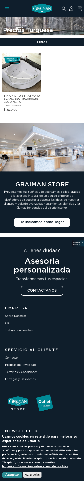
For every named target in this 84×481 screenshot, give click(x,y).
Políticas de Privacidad (20, 365)
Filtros (42, 42)
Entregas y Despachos (20, 379)
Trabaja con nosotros (19, 330)
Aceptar (12, 474)
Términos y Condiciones (21, 372)
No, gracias (32, 474)
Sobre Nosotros (16, 316)
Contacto (11, 358)
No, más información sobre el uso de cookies (35, 466)
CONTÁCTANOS (42, 290)
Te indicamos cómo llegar (42, 222)
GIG (7, 323)
